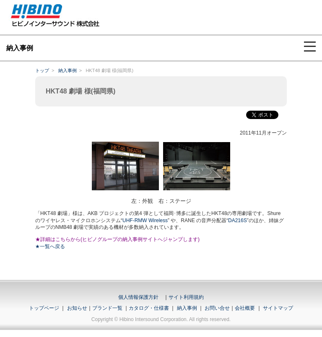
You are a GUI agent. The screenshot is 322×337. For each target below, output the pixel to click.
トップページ (44, 308)
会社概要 (245, 308)
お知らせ (77, 308)
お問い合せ (217, 308)
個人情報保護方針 (138, 297)
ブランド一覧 (107, 308)
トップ (42, 70)
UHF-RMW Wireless (145, 220)
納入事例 (67, 70)
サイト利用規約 (186, 297)
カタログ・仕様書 (149, 308)
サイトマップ (278, 308)
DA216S (237, 220)
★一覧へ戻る (50, 246)
